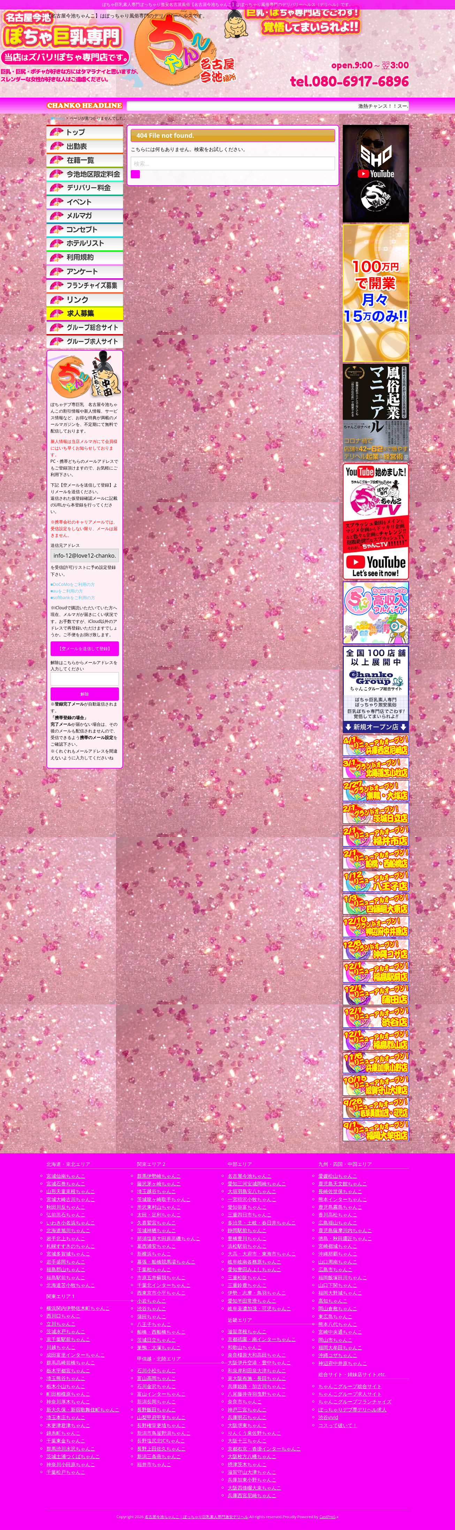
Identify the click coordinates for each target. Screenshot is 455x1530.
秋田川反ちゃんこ (65, 1207)
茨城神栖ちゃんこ (156, 1230)
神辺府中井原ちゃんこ (342, 1363)
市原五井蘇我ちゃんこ (161, 1277)
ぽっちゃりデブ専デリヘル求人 (352, 1409)
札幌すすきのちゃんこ (70, 1246)
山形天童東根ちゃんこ (70, 1191)
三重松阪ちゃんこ (247, 1277)
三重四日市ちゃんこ (250, 1214)
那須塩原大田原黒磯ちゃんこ (168, 1238)
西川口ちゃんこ (63, 1315)
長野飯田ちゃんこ (156, 1409)
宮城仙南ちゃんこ (65, 1176)
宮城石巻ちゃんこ (65, 1183)
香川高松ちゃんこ (337, 1214)
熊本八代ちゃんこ (337, 1324)
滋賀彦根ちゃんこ (247, 1331)
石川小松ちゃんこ (156, 1370)
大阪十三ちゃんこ (247, 1440)
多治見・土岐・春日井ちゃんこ (262, 1222)
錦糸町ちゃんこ (63, 1433)
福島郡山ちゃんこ (65, 1269)
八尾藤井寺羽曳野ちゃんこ (257, 1393)
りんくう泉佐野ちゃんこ (254, 1433)
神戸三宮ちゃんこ (247, 1409)
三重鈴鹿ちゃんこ (247, 1285)
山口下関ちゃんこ (337, 1285)
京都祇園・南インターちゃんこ (262, 1339)
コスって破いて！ (337, 1425)
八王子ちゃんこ (154, 1324)
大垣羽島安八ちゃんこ (252, 1191)
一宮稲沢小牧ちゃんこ (252, 1199)
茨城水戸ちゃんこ (65, 1331)
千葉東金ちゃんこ (65, 1440)
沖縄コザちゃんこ (337, 1355)
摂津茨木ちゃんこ (247, 1464)
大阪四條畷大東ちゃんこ (254, 1487)
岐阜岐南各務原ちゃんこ (254, 1261)
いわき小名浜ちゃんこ (70, 1222)
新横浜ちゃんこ (154, 1253)
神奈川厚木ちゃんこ (68, 1401)
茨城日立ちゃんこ (156, 1339)
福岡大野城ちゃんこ (340, 1292)
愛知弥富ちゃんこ (247, 1207)
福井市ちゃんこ (154, 1464)
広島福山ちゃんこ (337, 1222)
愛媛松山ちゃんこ (337, 1176)
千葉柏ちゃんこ (154, 1269)
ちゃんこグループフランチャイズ (355, 1401)
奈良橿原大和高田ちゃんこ (257, 1354)
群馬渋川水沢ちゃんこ (70, 1448)
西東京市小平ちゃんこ (161, 1292)
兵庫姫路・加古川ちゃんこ (257, 1386)
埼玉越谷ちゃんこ (156, 1191)
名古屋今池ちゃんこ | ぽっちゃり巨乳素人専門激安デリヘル (197, 1516)
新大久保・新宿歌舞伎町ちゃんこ (83, 1409)
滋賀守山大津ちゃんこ (252, 1472)
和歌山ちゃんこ (245, 1347)
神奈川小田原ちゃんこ (70, 1464)
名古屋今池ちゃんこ (250, 1176)
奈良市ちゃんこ (245, 1401)
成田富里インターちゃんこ (75, 1354)
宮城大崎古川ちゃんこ (70, 1199)
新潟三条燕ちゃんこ (159, 1456)
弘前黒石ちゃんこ (65, 1214)
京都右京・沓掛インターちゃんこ (264, 1448)
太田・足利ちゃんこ (159, 1214)
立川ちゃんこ (61, 1323)
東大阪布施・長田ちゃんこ (257, 1378)
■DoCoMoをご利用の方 (73, 584)
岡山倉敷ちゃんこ (337, 1308)
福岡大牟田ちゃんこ (340, 1347)
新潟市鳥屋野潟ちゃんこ (164, 1433)
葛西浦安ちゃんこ (156, 1246)
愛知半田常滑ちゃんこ (252, 1300)
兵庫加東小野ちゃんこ (252, 1479)
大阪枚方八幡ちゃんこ (252, 1456)
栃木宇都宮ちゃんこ (68, 1370)
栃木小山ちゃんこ (65, 1386)
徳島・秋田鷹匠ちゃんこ (345, 1238)
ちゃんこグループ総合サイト (350, 1386)
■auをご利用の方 (67, 591)
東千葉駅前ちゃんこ (68, 1339)
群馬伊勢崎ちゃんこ (159, 1176)
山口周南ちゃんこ (337, 1261)
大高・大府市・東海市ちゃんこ (262, 1253)
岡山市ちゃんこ (335, 1339)
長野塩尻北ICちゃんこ (161, 1440)
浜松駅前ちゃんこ (247, 1246)
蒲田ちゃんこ (151, 1316)
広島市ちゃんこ (335, 1269)
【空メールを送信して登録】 (85, 648)
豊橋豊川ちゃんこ (247, 1238)
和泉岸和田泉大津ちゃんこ (257, 1370)
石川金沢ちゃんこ (156, 1386)
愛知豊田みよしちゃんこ (254, 1269)
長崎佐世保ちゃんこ (340, 1191)
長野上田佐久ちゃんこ (161, 1448)
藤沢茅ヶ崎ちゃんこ (159, 1183)
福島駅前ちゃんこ (65, 1277)
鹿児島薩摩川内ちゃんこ (345, 1230)
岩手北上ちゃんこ (65, 1238)
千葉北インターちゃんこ (164, 1285)
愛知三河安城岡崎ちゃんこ (257, 1183)
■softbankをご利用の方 (73, 598)
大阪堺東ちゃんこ (247, 1425)
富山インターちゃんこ (161, 1393)
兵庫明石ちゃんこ (247, 1417)
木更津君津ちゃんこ (68, 1425)
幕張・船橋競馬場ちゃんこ (166, 1261)
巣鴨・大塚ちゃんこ (159, 1347)
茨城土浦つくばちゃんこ (73, 1456)
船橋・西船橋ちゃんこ (161, 1331)
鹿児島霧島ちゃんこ (340, 1207)
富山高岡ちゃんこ (156, 1378)
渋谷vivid (328, 1417)
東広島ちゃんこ (335, 1316)
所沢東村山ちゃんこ (159, 1207)
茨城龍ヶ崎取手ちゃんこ (164, 1199)
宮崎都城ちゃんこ (337, 1246)
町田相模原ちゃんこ (68, 1393)
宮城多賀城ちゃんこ (68, 1253)
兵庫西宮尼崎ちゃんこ (252, 1495)
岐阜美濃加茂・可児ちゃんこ (259, 1308)
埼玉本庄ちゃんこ (65, 1417)
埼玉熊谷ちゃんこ (65, 1378)
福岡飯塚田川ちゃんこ (342, 1277)
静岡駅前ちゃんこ (247, 1230)
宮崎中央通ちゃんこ (340, 1331)
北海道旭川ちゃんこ (68, 1230)
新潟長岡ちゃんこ (156, 1401)
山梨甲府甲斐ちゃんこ (161, 1417)
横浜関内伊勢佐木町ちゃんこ (78, 1308)
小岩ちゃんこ (151, 1300)
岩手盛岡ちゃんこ (65, 1261)
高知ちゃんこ (333, 1300)
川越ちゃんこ (61, 1347)
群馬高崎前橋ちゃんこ (70, 1362)
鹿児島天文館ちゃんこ (342, 1183)
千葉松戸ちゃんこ (65, 1472)
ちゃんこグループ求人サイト (350, 1393)
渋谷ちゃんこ (151, 1308)
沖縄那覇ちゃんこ (337, 1253)
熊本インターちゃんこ (342, 1199)
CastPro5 (327, 1516)
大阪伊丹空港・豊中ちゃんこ (259, 1362)
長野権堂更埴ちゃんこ (161, 1425)
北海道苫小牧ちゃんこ (70, 1285)
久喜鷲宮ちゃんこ (156, 1222)
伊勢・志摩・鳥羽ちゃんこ (257, 1292)
